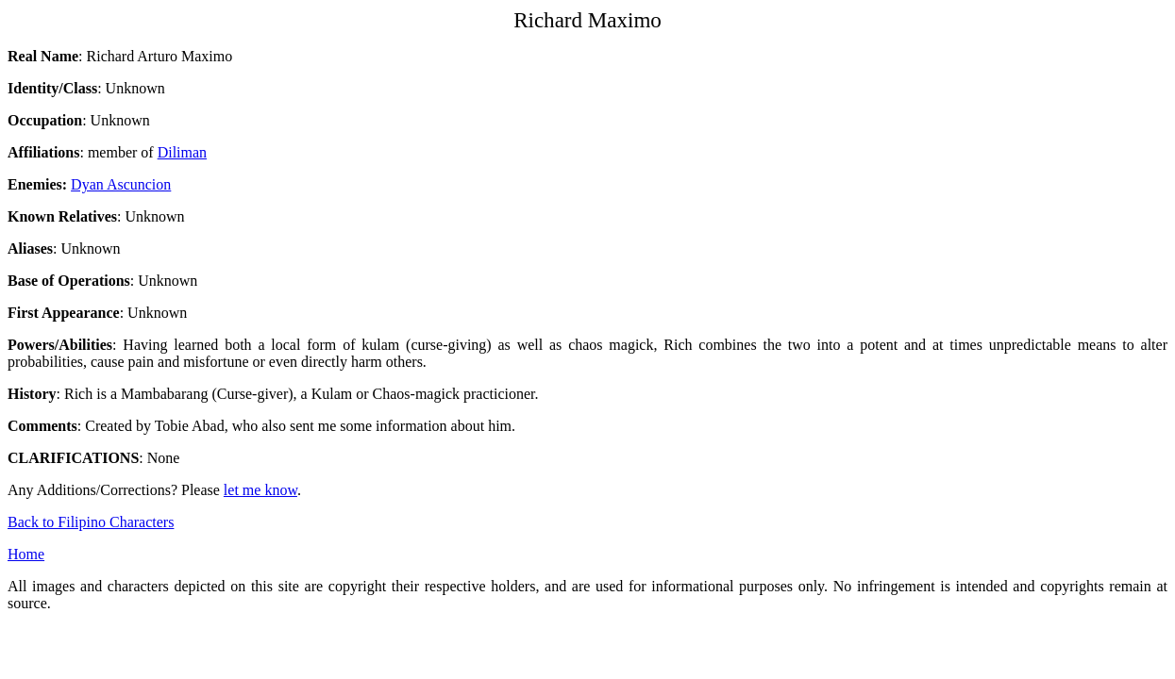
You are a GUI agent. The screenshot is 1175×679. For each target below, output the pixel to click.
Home (26, 554)
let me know (260, 490)
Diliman (182, 152)
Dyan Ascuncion (121, 184)
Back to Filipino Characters (91, 522)
